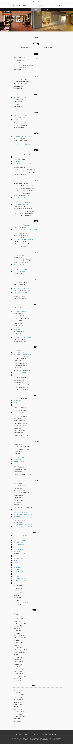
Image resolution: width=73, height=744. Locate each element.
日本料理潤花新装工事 (18, 400)
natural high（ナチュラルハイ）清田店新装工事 (23, 514)
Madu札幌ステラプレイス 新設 (20, 580)
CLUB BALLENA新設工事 (19, 412)
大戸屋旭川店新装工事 (18, 375)
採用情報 (33, 734)
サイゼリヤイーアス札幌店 (19, 457)
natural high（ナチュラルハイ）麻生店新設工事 (23, 524)
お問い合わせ (45, 734)
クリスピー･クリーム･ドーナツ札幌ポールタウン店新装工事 (25, 229)
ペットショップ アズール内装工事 (20, 555)
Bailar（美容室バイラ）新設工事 (20, 97)
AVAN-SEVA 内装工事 (18, 562)
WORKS (46, 5)
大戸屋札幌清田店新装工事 (19, 509)
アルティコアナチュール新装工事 (20, 535)
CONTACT (53, 5)
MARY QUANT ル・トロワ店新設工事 (21, 292)
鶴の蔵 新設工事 (17, 551)
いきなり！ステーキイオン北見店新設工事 (22, 202)
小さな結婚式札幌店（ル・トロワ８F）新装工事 (23, 136)
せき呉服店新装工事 (18, 161)
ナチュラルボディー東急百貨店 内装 (21, 578)
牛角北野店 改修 (17, 564)
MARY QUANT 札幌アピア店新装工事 (21, 115)
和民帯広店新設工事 (18, 402)
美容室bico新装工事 (17, 329)
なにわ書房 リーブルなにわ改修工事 (21, 463)
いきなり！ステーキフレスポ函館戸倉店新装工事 (23, 239)
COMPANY (39, 5)
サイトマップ (39, 734)
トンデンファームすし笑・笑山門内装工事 (22, 404)
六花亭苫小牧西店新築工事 (19, 157)
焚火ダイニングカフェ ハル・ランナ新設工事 (22, 163)
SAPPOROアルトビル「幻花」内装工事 (21, 288)
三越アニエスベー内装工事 (19, 352)
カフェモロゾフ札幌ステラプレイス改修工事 (22, 337)
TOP (13, 5)
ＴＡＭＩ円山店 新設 (18, 569)
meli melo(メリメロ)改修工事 (19, 197)
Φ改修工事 (16, 119)
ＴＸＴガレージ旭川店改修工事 (20, 271)
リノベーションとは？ (27, 734)
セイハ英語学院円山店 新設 (19, 574)
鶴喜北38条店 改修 (17, 567)
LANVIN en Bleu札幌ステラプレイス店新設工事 (23, 526)
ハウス (26, 9)
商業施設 (35, 9)
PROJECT (32, 5)
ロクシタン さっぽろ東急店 (19, 558)
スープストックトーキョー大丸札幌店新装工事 (23, 144)
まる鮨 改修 (16, 576)
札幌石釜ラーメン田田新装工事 (20, 540)
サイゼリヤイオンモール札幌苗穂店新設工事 (22, 354)
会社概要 (20, 734)
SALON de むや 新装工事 (19, 544)
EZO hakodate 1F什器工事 (19, 264)
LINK (59, 5)
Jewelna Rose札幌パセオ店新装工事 (21, 512)
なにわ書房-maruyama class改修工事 (21, 204)
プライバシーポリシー (52, 734)
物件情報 (25, 5)
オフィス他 (46, 9)
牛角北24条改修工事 (18, 516)
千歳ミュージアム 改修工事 (19, 549)
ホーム (17, 734)
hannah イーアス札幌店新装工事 (20, 461)
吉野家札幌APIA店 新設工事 (19, 542)
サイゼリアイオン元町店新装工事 (20, 311)
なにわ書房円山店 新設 (18, 571)
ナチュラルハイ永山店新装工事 (20, 372)
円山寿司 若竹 (17, 560)
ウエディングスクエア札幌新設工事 (20, 269)
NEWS (18, 5)
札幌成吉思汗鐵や (17, 459)
